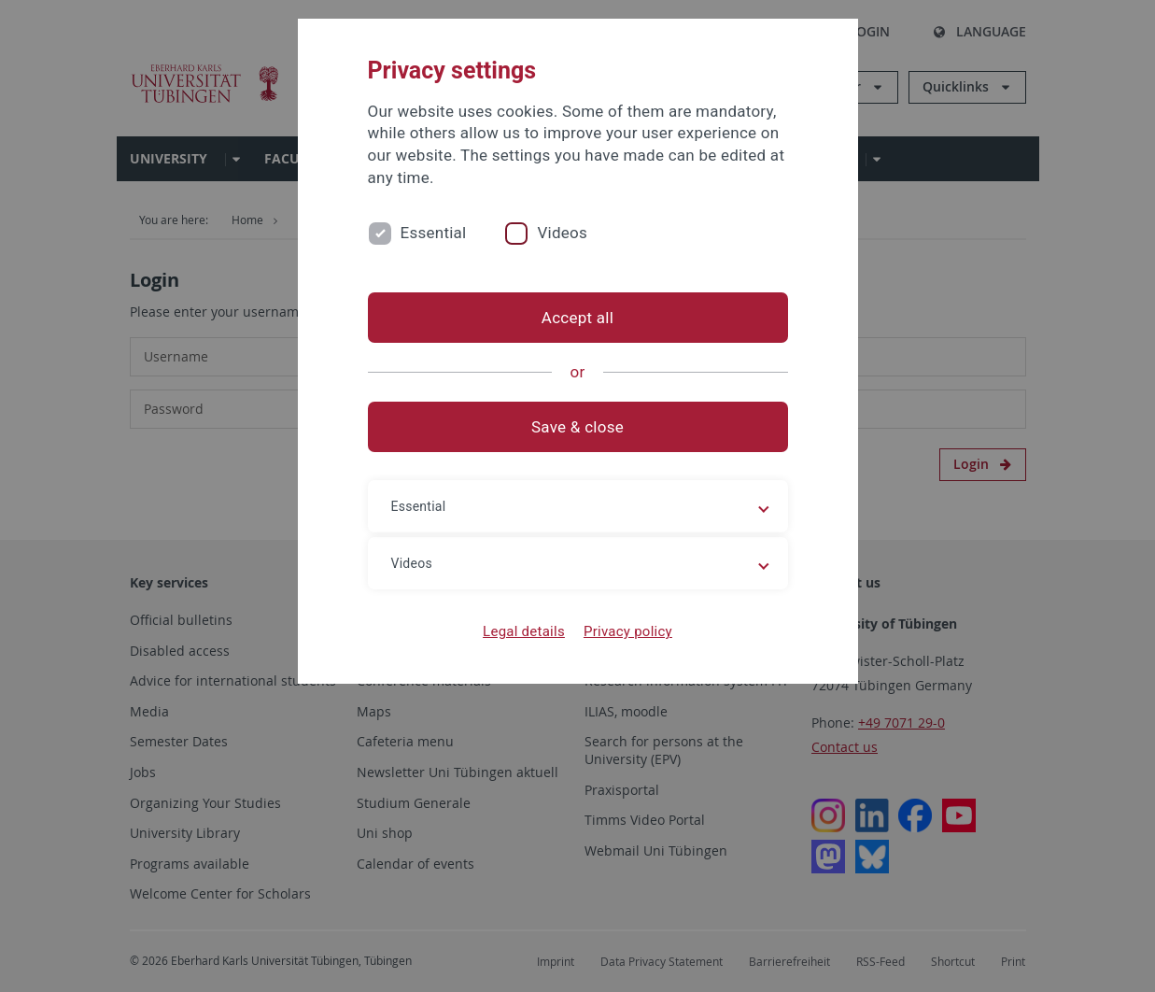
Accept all (577, 317)
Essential (434, 232)
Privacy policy (628, 631)
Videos (562, 232)
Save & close (577, 427)
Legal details (524, 631)
